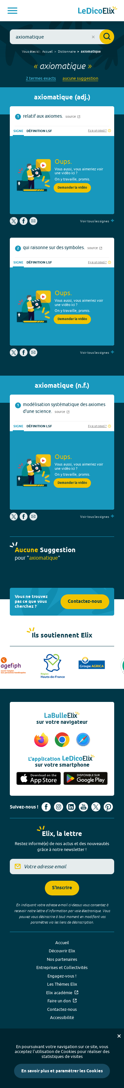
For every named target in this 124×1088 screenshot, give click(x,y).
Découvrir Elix (62, 950)
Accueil (47, 51)
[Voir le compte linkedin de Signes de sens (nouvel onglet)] (71, 806)
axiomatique (91, 51)
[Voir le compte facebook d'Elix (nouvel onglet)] (46, 806)
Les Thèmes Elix (62, 984)
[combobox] (62, 36)
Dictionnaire (67, 51)
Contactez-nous (85, 602)
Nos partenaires (62, 959)
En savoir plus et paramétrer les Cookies (62, 1071)
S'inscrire (62, 888)
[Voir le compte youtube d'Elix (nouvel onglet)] (83, 806)
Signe (18, 131)
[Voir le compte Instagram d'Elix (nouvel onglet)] (58, 806)
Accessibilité (62, 1017)
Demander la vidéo (72, 187)
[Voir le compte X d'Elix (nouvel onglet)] (95, 806)
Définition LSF (39, 131)
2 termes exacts (41, 78)
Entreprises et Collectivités (62, 967)
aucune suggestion (80, 78)
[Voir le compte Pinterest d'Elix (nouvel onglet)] (108, 806)
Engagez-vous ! (62, 975)
